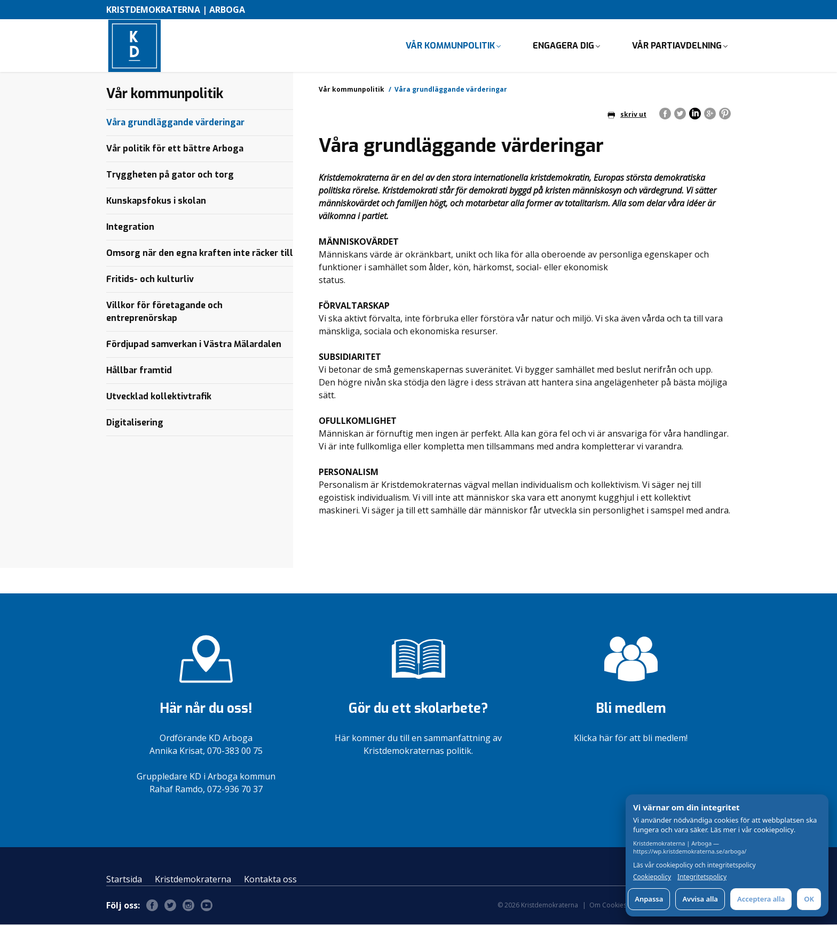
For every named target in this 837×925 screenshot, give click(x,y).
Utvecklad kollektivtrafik (158, 397)
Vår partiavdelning (677, 45)
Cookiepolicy (652, 877)
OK (809, 899)
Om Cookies (608, 905)
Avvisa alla (700, 899)
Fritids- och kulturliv (150, 279)
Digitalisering (134, 423)
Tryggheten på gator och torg (170, 175)
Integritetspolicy (702, 877)
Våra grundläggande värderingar (175, 122)
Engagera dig (563, 45)
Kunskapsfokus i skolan (156, 201)
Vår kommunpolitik (450, 45)
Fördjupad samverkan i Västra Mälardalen (193, 344)
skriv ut (626, 114)
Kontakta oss (270, 880)
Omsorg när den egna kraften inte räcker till (199, 253)
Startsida (124, 880)
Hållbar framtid (139, 370)
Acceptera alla (761, 899)
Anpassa (649, 899)
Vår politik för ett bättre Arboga (174, 149)
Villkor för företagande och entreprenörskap (164, 312)
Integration (130, 227)
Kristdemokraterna (193, 880)
